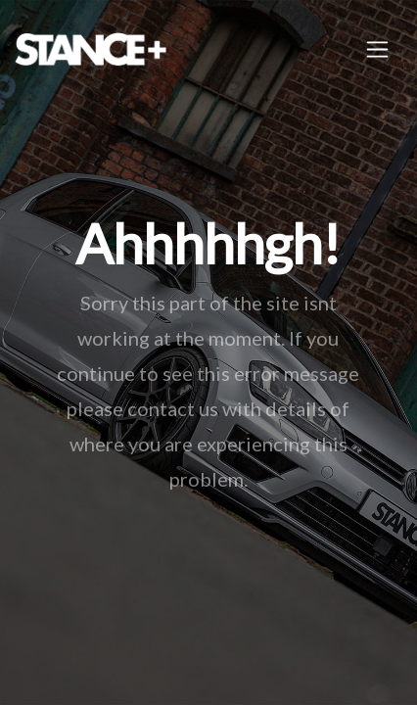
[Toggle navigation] (377, 49)
